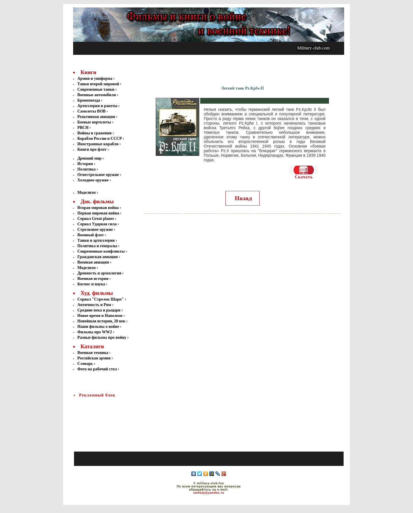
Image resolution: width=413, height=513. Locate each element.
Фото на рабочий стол (97, 369)
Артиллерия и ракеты (97, 106)
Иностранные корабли (98, 144)
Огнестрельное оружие (98, 175)
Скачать (304, 177)
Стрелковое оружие (95, 229)
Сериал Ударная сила (97, 224)
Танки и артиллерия (96, 240)
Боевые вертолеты (94, 122)
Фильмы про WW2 (94, 332)
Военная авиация (93, 262)
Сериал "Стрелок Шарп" (100, 299)
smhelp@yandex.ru (208, 492)
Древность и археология (99, 273)
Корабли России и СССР (100, 138)
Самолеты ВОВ (92, 111)
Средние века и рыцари (98, 310)
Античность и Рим (94, 305)
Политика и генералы (97, 246)
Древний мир (90, 158)
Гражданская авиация (97, 257)
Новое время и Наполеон (99, 315)
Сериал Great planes (95, 218)
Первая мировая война (98, 213)
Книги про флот (92, 149)
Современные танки (96, 89)
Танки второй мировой (98, 84)
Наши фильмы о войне (98, 326)
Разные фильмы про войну (101, 337)
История (85, 164)
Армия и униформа (95, 78)
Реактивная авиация (96, 117)
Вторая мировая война (98, 208)
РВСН (83, 127)
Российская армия (94, 358)
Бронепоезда (89, 100)
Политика (87, 169)
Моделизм (86, 192)
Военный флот (90, 235)
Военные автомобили (97, 95)
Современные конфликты (101, 251)
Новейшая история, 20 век (101, 321)
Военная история (92, 278)
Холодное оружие (93, 180)
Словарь (85, 363)
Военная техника (92, 353)
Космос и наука (91, 284)
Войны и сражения (95, 133)
